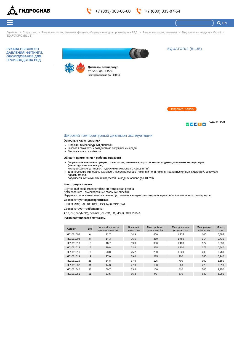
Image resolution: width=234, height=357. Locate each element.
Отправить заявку (182, 109)
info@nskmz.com (224, 10)
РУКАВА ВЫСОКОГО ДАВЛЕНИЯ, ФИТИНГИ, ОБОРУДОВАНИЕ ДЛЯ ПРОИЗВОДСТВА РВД (24, 54)
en (224, 23)
